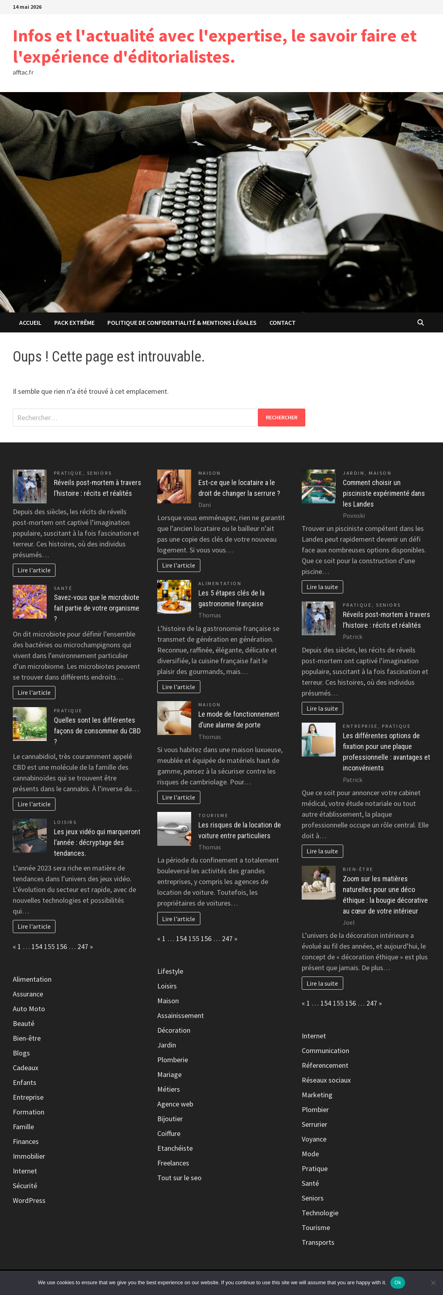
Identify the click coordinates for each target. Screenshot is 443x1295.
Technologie (320, 1212)
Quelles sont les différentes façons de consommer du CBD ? (97, 731)
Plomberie (172, 1059)
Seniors (99, 473)
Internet (25, 1170)
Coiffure (168, 1133)
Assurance (28, 993)
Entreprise (28, 1097)
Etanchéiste (175, 1148)
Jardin (166, 1044)
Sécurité (25, 1185)
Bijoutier (170, 1118)
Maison (209, 473)
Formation (28, 1111)
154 (37, 946)
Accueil (30, 322)
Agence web (175, 1103)
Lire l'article (34, 570)
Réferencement (325, 1065)
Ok (397, 1282)
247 (82, 946)
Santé (63, 588)
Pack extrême (74, 322)
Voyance (314, 1139)
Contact (282, 322)
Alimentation (32, 979)
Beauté (23, 1023)
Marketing (317, 1094)
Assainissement (180, 1015)
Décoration (173, 1030)
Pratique (68, 473)
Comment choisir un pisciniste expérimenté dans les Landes (384, 493)
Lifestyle (170, 971)
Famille (23, 1126)
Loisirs (65, 822)
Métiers (168, 1089)
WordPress (29, 1200)
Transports (318, 1242)
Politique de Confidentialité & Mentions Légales (182, 322)
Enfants (24, 1082)
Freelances (173, 1162)
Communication (325, 1050)
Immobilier (29, 1156)
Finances (26, 1141)
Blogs (21, 1052)
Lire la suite (322, 587)
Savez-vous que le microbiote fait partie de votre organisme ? (96, 608)
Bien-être (27, 1038)
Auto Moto (29, 1008)
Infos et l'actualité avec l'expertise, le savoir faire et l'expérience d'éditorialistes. (215, 45)
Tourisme (213, 815)
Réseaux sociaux (326, 1080)
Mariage (169, 1074)
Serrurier (314, 1124)
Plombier (315, 1109)
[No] (433, 1283)
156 (61, 946)
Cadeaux (25, 1067)
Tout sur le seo (179, 1177)
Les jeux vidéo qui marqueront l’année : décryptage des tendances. (97, 842)
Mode (310, 1153)
